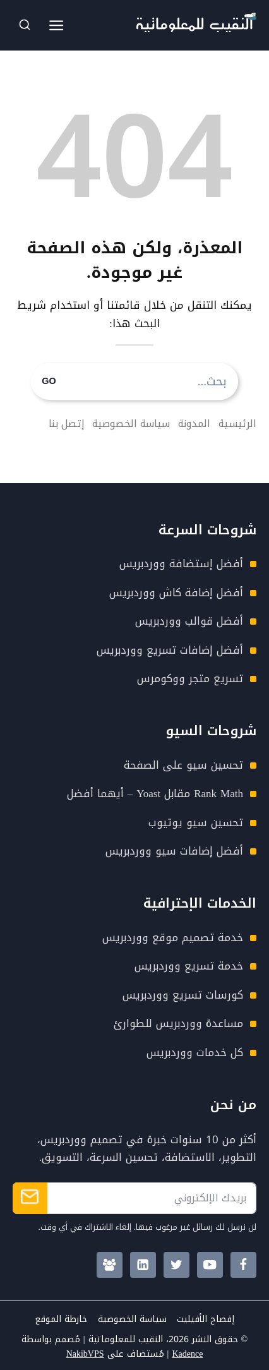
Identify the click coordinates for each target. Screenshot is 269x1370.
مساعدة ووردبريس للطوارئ (178, 1023)
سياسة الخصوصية (132, 1319)
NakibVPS (85, 1353)
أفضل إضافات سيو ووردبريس (174, 851)
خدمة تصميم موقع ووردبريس (172, 937)
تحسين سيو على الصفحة (183, 765)
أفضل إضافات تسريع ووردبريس (170, 650)
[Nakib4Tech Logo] (196, 28)
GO (49, 381)
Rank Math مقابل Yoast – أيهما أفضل (155, 793)
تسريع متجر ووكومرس (190, 678)
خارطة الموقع (61, 1319)
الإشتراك (30, 1198)
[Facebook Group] (110, 1265)
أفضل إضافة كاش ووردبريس (176, 592)
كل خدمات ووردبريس (194, 1052)
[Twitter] (176, 1265)
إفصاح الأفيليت (205, 1319)
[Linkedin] (143, 1265)
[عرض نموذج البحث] (25, 25)
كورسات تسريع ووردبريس (183, 995)
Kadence (187, 1353)
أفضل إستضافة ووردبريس (181, 563)
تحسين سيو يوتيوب (195, 822)
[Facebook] (243, 1265)
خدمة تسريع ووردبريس (188, 966)
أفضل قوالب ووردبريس (189, 621)
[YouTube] (210, 1265)
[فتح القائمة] (56, 25)
